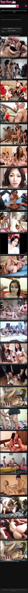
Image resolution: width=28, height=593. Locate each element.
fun (16, 31)
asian (6, 31)
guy (19, 31)
